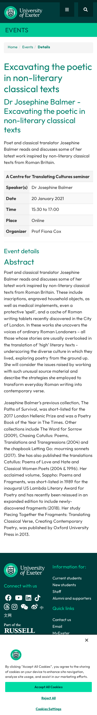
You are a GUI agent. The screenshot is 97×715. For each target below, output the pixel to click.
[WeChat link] (24, 606)
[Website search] (85, 9)
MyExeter (61, 633)
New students (64, 584)
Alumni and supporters (72, 598)
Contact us (62, 619)
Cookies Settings (48, 709)
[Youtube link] (18, 597)
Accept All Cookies (48, 687)
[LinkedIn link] (28, 597)
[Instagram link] (14, 606)
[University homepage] (24, 569)
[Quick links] (67, 9)
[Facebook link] (8, 597)
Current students (67, 578)
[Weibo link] (34, 606)
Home (13, 47)
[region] (48, 674)
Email (57, 626)
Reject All (48, 698)
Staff (57, 591)
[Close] (86, 640)
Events (27, 47)
